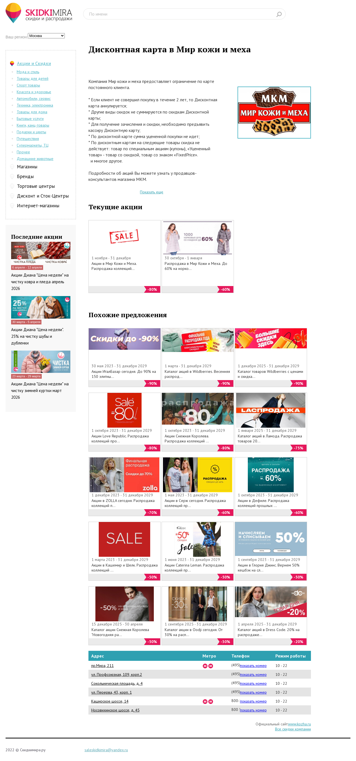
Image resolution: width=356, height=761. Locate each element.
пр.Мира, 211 (102, 665)
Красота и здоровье (34, 91)
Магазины (27, 167)
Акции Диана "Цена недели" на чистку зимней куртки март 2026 (40, 390)
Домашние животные (35, 158)
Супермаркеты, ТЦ (32, 145)
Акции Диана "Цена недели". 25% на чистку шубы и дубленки (37, 336)
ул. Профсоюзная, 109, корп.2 (116, 674)
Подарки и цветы (31, 131)
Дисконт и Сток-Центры (43, 196)
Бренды (25, 176)
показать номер (253, 665)
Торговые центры (36, 186)
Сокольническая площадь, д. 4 (117, 683)
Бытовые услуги (30, 118)
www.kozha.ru (299, 723)
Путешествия (28, 138)
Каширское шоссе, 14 (109, 701)
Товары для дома (32, 111)
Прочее (23, 151)
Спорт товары (28, 85)
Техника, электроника (35, 105)
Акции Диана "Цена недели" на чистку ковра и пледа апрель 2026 (40, 281)
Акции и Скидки (34, 63)
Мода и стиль (28, 71)
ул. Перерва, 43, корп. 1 (111, 692)
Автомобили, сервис (34, 98)
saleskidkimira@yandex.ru (106, 749)
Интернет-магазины (38, 206)
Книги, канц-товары (33, 125)
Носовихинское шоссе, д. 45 (115, 710)
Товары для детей (32, 78)
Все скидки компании (293, 729)
